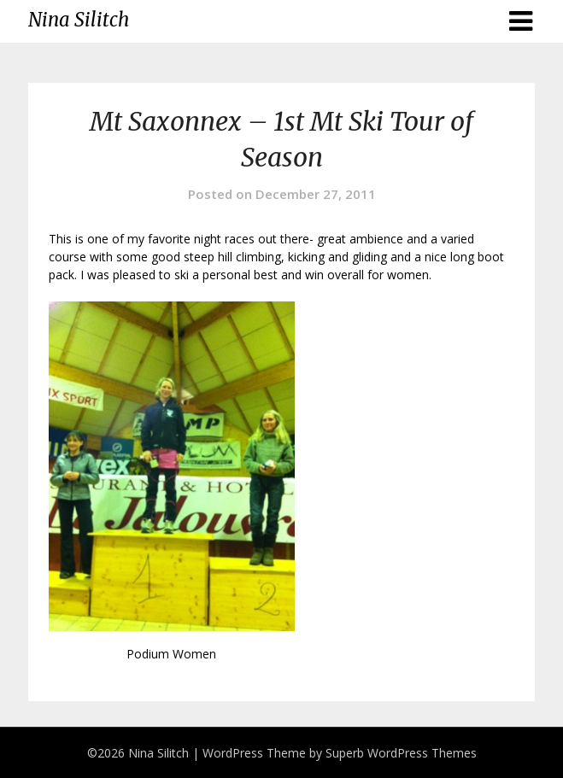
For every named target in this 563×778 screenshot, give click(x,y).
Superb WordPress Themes (401, 753)
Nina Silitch (78, 20)
